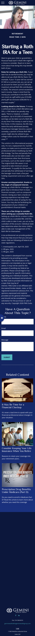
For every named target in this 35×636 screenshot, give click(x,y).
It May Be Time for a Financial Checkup (13, 406)
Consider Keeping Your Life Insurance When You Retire (16, 449)
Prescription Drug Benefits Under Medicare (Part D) (16, 490)
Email (3, 328)
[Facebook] (15, 615)
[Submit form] (6, 357)
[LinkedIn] (19, 615)
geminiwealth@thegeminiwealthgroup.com (17, 623)
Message (4, 340)
